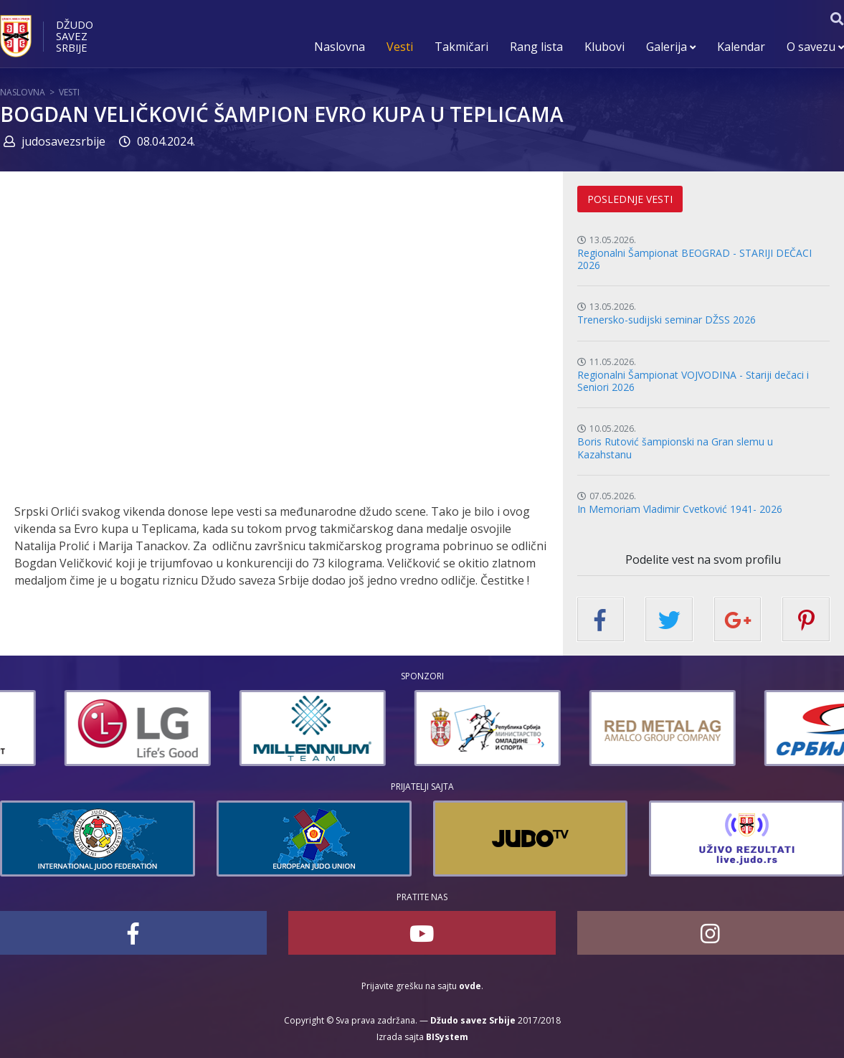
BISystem (447, 1037)
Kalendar (741, 47)
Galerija (671, 47)
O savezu (815, 47)
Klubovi (604, 47)
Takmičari (461, 47)
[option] (244, 728)
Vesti (400, 47)
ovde (470, 986)
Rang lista (536, 47)
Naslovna (339, 47)
